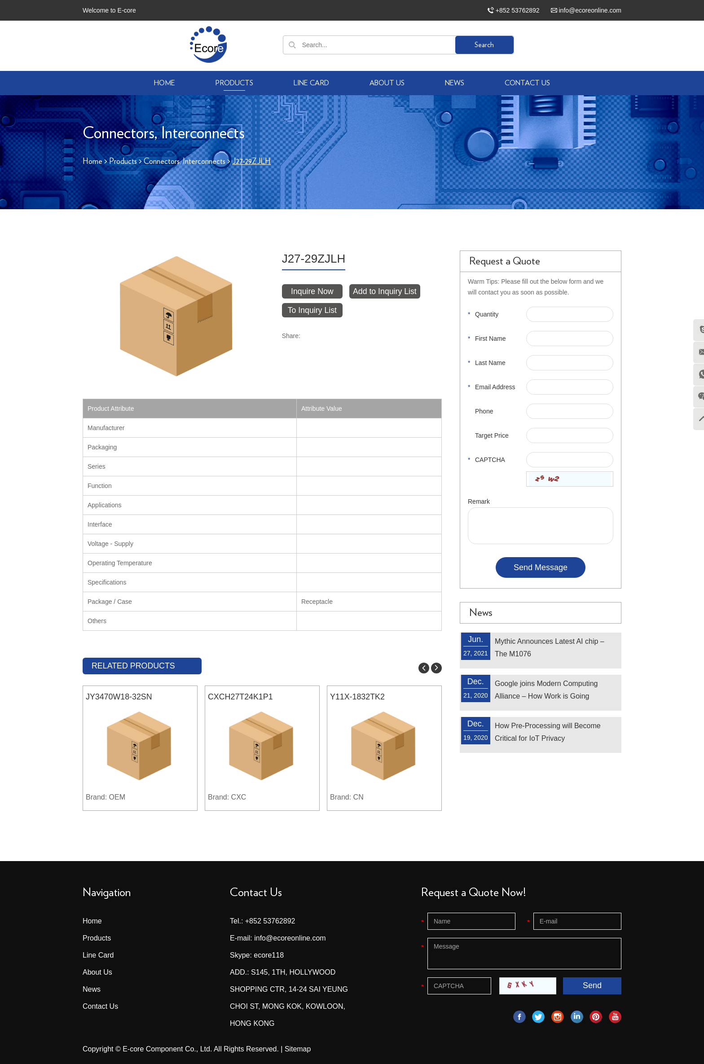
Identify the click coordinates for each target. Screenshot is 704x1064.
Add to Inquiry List (385, 290)
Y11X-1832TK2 (357, 696)
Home (164, 83)
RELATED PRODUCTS (134, 665)
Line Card (311, 83)
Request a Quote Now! (473, 892)
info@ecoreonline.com (590, 10)
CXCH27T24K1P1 (240, 696)
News (454, 83)
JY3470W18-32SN (119, 696)
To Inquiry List (312, 309)
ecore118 (269, 954)
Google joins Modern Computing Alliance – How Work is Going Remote (546, 695)
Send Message (541, 567)
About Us (387, 83)
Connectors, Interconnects (185, 162)
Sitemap (298, 1048)
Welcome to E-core (109, 10)
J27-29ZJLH (252, 162)
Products (234, 83)
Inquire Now (312, 290)
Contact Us (527, 83)
